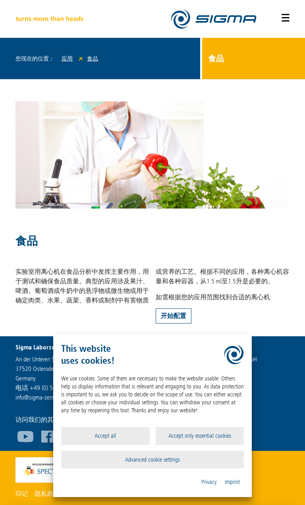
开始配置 (173, 316)
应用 (67, 58)
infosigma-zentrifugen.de (46, 397)
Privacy (209, 482)
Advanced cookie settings (152, 459)
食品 (92, 58)
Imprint (232, 482)
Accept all (105, 435)
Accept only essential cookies (199, 435)
